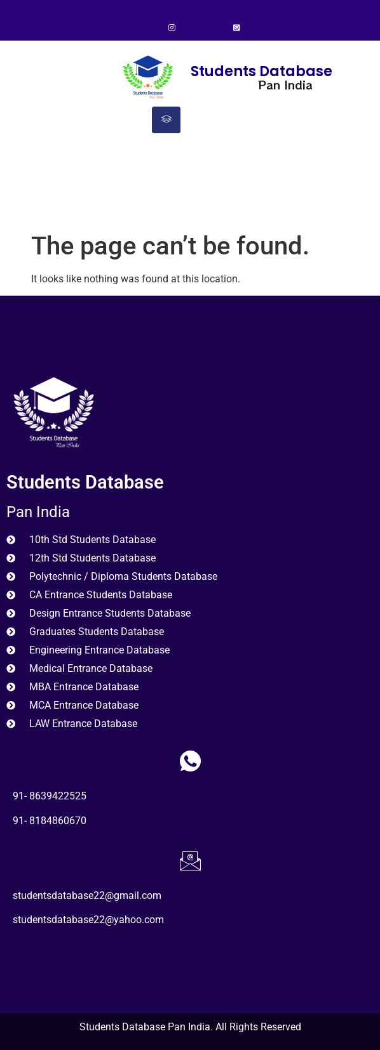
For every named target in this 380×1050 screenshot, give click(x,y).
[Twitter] (193, 28)
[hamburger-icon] (166, 120)
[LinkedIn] (214, 28)
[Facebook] (149, 28)
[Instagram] (171, 28)
